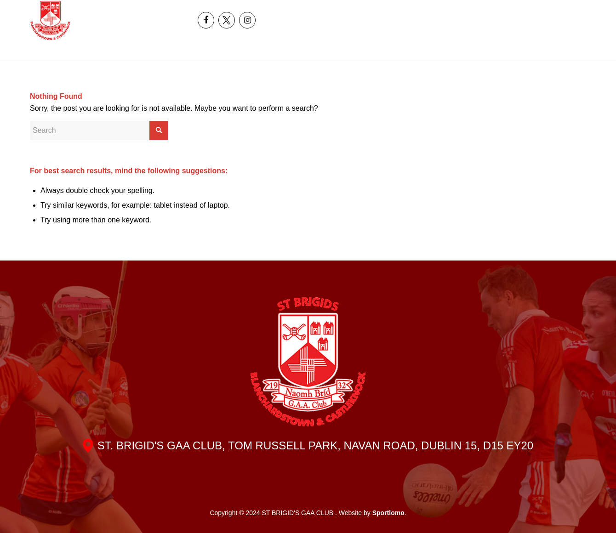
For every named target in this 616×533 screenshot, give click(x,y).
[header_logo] (50, 20)
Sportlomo (388, 512)
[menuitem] (542, 10)
